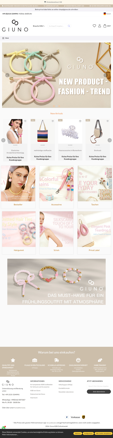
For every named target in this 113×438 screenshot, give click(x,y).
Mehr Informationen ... (10, 434)
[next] (106, 75)
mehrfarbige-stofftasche (42, 150)
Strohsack (97, 150)
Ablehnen (78, 433)
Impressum (34, 398)
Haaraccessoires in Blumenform (70, 150)
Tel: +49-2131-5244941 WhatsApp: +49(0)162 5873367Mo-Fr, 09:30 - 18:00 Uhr (13, 398)
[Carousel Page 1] (54, 106)
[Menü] (5, 38)
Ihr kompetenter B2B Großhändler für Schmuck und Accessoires (41, 386)
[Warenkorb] (107, 26)
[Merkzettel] (94, 26)
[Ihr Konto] (99, 26)
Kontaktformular (19, 408)
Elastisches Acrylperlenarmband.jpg (15, 151)
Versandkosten (51, 423)
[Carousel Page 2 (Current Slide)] (56, 106)
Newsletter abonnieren (66, 392)
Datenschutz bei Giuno (37, 394)
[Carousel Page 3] (59, 106)
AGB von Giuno (35, 390)
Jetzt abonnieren (99, 392)
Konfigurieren (88, 433)
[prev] (7, 75)
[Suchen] (69, 26)
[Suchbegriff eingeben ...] (57, 26)
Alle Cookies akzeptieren (103, 433)
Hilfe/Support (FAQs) (65, 385)
